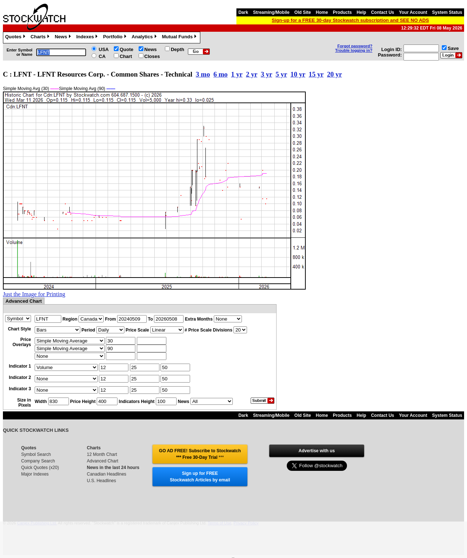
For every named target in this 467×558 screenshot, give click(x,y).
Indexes (87, 38)
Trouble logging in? (354, 50)
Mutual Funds (180, 38)
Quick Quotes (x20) (40, 467)
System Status (447, 12)
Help (361, 12)
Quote (127, 49)
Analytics (145, 38)
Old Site (302, 12)
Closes (152, 56)
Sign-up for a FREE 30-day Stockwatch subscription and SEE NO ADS (350, 20)
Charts (41, 38)
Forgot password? (355, 46)
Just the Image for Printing (34, 294)
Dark (243, 12)
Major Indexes (35, 474)
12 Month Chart (102, 454)
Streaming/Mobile (271, 12)
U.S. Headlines (101, 480)
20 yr (334, 74)
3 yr (266, 74)
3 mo (203, 74)
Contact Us (382, 12)
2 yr (251, 74)
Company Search (38, 461)
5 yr (281, 74)
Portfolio (115, 38)
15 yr (316, 74)
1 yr (236, 74)
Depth (177, 49)
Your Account (413, 12)
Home (322, 12)
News (64, 38)
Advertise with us (316, 450)
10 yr (297, 74)
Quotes (16, 38)
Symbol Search (36, 454)
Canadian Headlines (106, 474)
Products (342, 12)
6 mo (220, 74)
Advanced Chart (102, 461)
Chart (126, 56)
